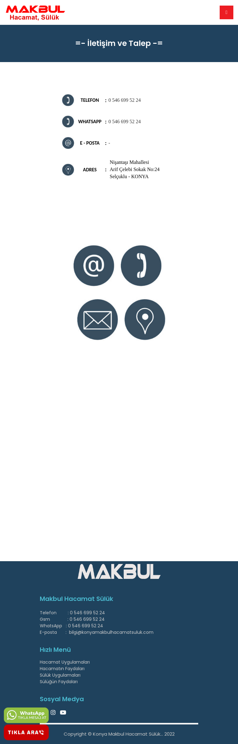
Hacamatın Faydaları (62, 668)
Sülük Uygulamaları (60, 675)
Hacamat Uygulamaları (65, 662)
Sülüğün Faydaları (59, 682)
